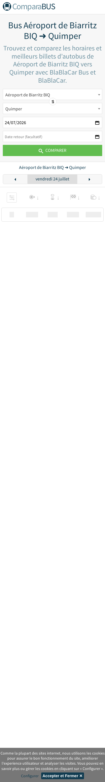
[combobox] (52, 94)
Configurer (30, 775)
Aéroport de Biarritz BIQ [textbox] (27, 95)
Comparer (52, 150)
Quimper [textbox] (13, 109)
